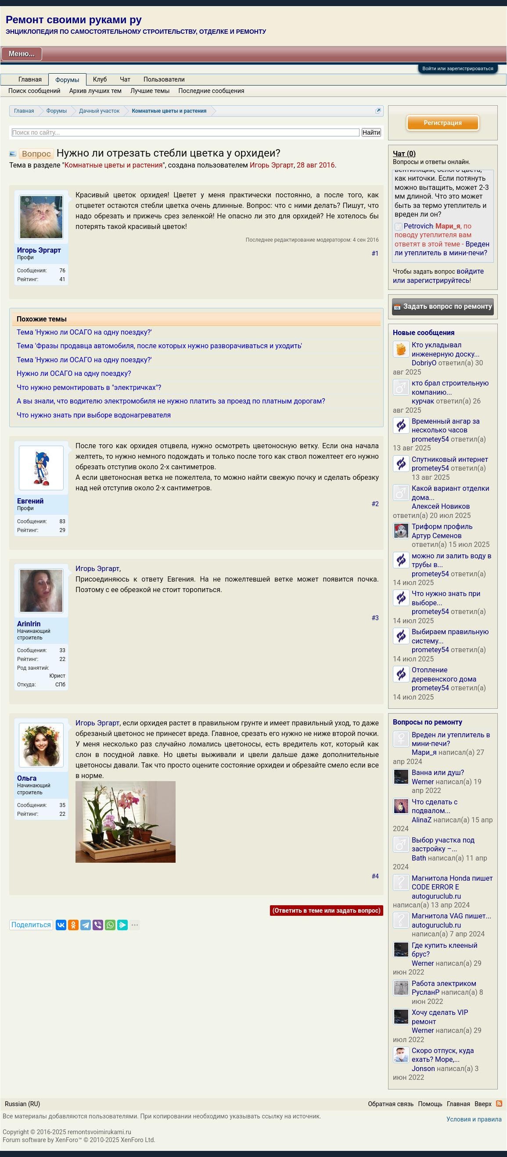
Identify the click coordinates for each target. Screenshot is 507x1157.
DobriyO (424, 363)
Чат (125, 79)
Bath (419, 858)
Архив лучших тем (95, 90)
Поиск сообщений (34, 90)
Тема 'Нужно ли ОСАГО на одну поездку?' (84, 332)
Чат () (404, 154)
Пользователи (164, 79)
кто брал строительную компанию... (450, 387)
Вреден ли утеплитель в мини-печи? (442, 248)
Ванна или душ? (438, 772)
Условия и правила (474, 1119)
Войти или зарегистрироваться (458, 68)
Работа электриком (444, 983)
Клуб (100, 79)
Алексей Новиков (441, 506)
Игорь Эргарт (272, 165)
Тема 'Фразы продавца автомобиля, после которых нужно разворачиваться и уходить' (159, 346)
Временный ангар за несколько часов (446, 425)
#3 (375, 617)
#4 (375, 876)
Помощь (430, 1103)
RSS (499, 1103)
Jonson (423, 1068)
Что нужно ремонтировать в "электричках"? (89, 387)
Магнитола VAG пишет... (451, 916)
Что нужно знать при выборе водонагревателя (94, 415)
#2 (375, 503)
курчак (423, 401)
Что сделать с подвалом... (434, 806)
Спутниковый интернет (450, 459)
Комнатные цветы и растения (114, 165)
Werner (423, 782)
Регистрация (443, 122)
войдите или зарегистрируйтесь (438, 275)
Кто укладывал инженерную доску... (446, 349)
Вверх (483, 1103)
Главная (30, 79)
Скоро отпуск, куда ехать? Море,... (443, 1055)
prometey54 (430, 439)
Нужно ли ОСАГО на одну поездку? (74, 373)
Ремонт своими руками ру (74, 19)
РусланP (425, 992)
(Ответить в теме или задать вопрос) (327, 910)
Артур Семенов (437, 536)
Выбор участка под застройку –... (443, 844)
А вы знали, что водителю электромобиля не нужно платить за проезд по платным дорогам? (171, 401)
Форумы (67, 79)
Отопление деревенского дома (444, 674)
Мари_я (424, 752)
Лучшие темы (149, 90)
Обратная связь (391, 1103)
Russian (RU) (22, 1103)
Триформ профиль (442, 526)
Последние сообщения (212, 90)
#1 (375, 253)
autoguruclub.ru (436, 896)
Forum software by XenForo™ (79, 1139)
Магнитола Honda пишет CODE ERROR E (452, 882)
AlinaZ (421, 820)
